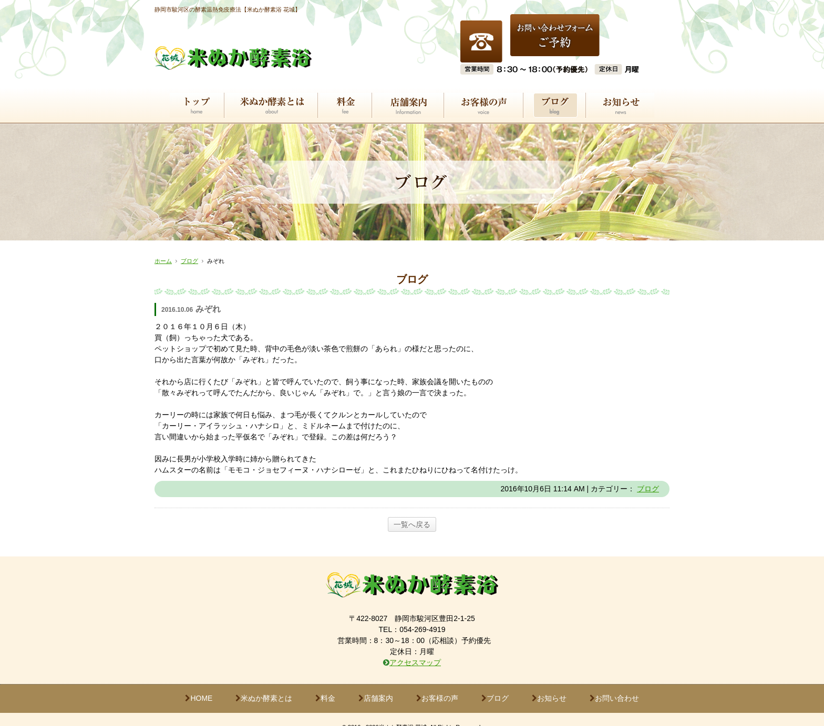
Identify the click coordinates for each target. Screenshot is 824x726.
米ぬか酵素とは (263, 682)
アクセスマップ (415, 646)
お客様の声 (437, 682)
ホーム (163, 245)
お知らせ (549, 682)
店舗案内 (375, 682)
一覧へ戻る (412, 508)
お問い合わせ (614, 682)
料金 (325, 682)
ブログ (189, 245)
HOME (198, 682)
